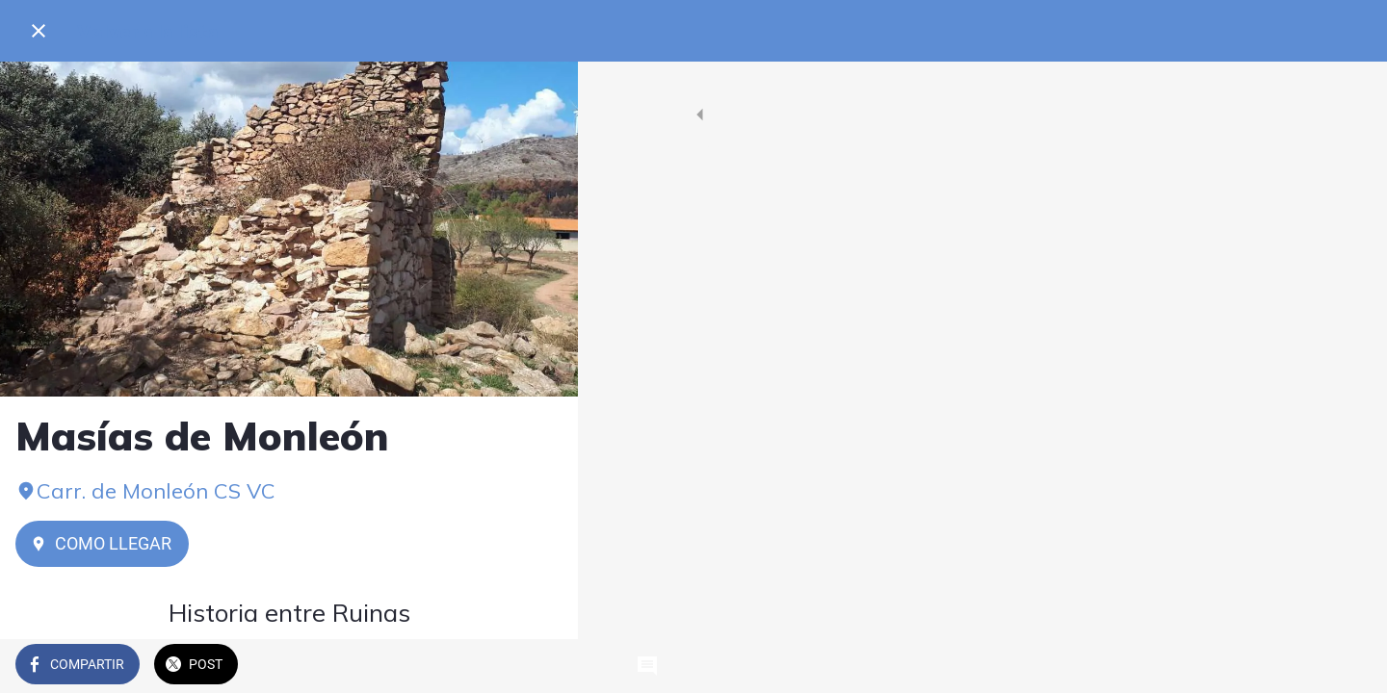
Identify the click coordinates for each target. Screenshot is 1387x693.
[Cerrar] (38, 30)
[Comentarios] (539, 666)
